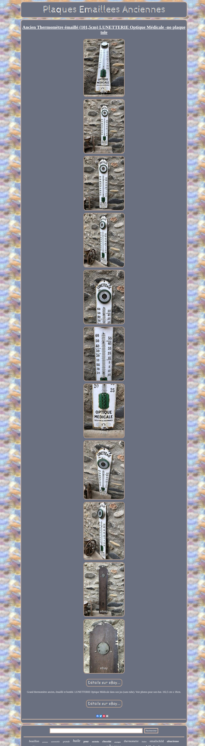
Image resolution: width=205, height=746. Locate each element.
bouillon (34, 741)
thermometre (131, 741)
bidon (144, 741)
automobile (55, 742)
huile (76, 741)
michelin (95, 742)
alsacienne (173, 741)
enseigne (117, 742)
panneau (45, 742)
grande (66, 741)
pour (86, 741)
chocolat (106, 741)
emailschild (157, 741)
